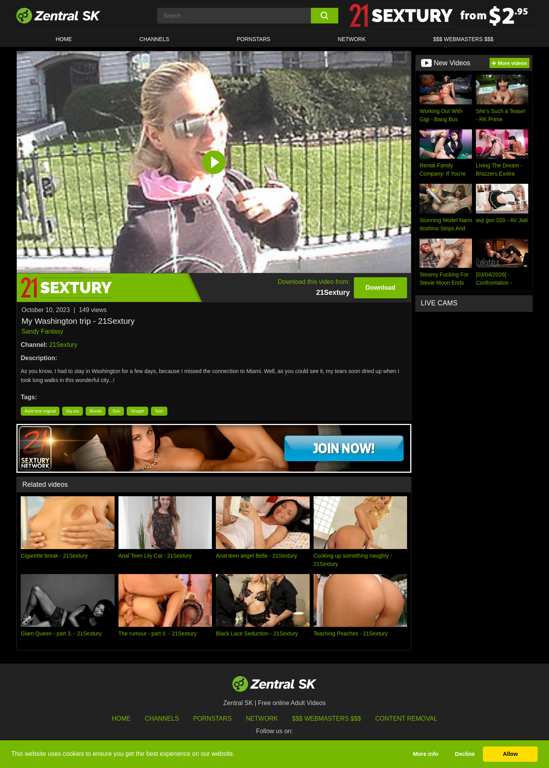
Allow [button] (510, 754)
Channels (154, 39)
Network (352, 39)
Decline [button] (465, 754)
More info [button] (425, 754)
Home (64, 39)
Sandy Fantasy (42, 331)
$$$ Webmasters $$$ (463, 39)
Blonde (96, 411)
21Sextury (63, 344)
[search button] (324, 15)
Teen (159, 411)
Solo (116, 411)
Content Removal (406, 718)
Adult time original (40, 411)
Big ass (72, 411)
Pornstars (253, 39)
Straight (137, 411)
